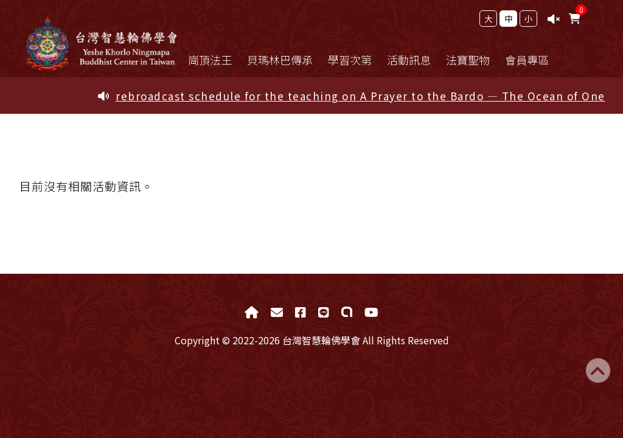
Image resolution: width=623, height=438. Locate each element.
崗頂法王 (216, 60)
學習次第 (356, 60)
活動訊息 (415, 60)
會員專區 (533, 60)
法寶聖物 (474, 60)
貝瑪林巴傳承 (286, 60)
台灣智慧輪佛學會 (102, 44)
